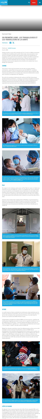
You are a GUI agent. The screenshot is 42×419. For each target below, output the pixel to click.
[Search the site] (29, 2)
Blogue (10, 33)
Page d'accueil (5, 33)
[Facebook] (10, 42)
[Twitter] (13, 42)
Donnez (34, 2)
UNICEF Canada (12, 48)
